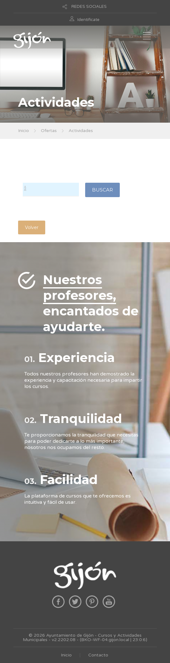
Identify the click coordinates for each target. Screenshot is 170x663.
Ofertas (49, 130)
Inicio (23, 130)
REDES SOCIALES (89, 6)
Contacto (98, 655)
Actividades (81, 130)
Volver (31, 227)
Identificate (88, 19)
